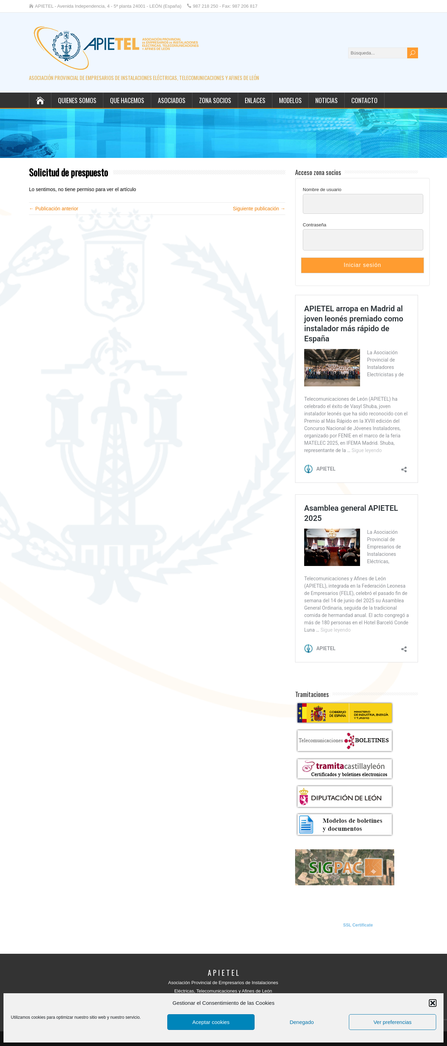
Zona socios (215, 100)
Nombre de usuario (322, 189)
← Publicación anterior (53, 208)
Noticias (326, 100)
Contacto (364, 100)
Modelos (290, 100)
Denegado (302, 1022)
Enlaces (255, 100)
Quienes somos (77, 100)
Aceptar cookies (211, 1022)
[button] (432, 1003)
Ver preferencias (392, 1022)
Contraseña (314, 224)
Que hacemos (127, 100)
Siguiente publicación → (259, 208)
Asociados (171, 100)
